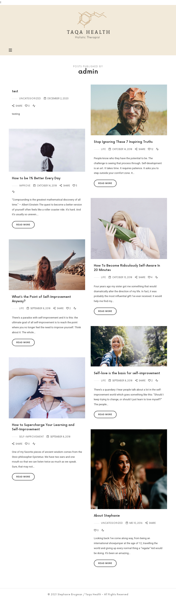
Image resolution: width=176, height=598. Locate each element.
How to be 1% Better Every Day (36, 178)
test (15, 91)
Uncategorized (30, 98)
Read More (105, 183)
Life (103, 149)
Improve (24, 185)
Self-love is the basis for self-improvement (127, 373)
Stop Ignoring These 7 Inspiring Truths (123, 142)
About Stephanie (107, 516)
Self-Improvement (31, 436)
